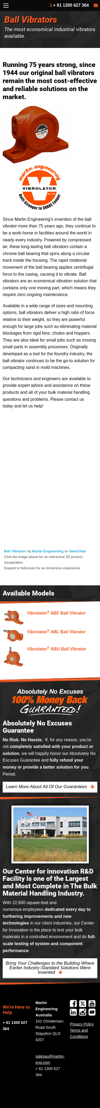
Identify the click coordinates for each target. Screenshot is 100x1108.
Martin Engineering (47, 551)
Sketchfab (77, 551)
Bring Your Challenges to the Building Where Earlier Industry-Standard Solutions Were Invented (50, 968)
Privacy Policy (82, 1024)
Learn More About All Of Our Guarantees (47, 786)
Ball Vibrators (15, 551)
